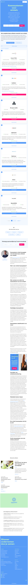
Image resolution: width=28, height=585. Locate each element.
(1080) (16, 92)
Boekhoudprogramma (4, 550)
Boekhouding (17, 550)
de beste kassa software (16, 257)
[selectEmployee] (11, 26)
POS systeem (20, 232)
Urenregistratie (17, 553)
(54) (16, 211)
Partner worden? (3, 565)
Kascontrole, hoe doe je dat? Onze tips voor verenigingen (21, 464)
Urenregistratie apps (4, 553)
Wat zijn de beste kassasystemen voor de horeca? (5, 479)
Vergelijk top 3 (22, 26)
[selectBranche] (16, 26)
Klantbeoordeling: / (18, 569)
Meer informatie (14, 72)
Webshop (18, 234)
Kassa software (11, 234)
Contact (16, 564)
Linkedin (3, 577)
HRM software (3, 555)
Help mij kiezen (18, 42)
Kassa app (14, 232)
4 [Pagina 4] (15, 220)
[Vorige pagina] (9, 220)
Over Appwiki (17, 561)
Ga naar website (14, 69)
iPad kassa (8, 232)
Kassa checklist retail (10, 42)
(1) (16, 67)
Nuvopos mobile (14, 108)
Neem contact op (4, 573)
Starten (22, 244)
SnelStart (14, 83)
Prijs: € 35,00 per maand (5, 66)
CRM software (3, 554)
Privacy (16, 566)
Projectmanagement (18, 555)
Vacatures (16, 565)
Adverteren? (3, 564)
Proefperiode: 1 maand (13, 66)
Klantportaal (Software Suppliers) (6, 561)
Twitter (3, 576)
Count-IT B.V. (14, 58)
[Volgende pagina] (18, 220)
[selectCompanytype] (6, 26)
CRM (15, 554)
